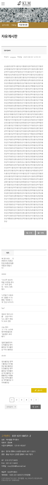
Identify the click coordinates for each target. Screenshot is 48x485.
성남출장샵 (39, 75)
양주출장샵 (33, 187)
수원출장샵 (8, 77)
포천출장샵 (9, 134)
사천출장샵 (27, 103)
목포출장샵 (34, 94)
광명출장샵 (25, 123)
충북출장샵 (19, 92)
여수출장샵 (11, 97)
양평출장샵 (9, 190)
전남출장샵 (11, 94)
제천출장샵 (34, 92)
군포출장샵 (17, 128)
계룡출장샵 (34, 86)
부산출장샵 (33, 69)
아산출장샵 (34, 89)
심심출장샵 (8, 66)
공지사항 (5, 25)
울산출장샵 (28, 168)
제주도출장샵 (10, 72)
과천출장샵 (25, 125)
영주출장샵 (11, 111)
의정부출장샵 (32, 77)
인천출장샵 (20, 114)
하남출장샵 (25, 128)
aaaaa (4, 274)
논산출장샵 (11, 92)
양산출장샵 (34, 103)
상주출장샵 (34, 108)
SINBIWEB (15, 480)
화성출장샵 (33, 80)
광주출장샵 (33, 66)
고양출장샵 (17, 125)
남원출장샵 (34, 210)
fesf (3, 308)
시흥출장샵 (9, 128)
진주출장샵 (11, 142)
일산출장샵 (9, 80)
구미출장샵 (11, 108)
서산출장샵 (27, 89)
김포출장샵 (14, 75)
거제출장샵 (11, 145)
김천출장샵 (19, 108)
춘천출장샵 (11, 86)
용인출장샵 (23, 77)
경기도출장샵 (36, 72)
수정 (30, 233)
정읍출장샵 (19, 100)
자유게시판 (23, 25)
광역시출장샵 (16, 66)
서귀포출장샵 (27, 72)
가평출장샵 (33, 134)
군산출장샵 (27, 97)
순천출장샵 (19, 154)
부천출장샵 (31, 75)
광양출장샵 (19, 94)
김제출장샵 (34, 97)
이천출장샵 (17, 131)
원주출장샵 (34, 137)
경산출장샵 (34, 106)
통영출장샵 (19, 106)
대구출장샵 (17, 69)
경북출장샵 (27, 106)
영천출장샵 (19, 111)
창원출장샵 (11, 106)
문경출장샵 (27, 108)
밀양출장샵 (19, 103)
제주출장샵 (19, 72)
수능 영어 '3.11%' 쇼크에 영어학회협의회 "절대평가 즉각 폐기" (7, 331)
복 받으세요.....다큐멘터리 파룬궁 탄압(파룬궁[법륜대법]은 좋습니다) (7, 263)
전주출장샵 (11, 100)
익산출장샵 (27, 100)
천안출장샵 (27, 159)
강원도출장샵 (10, 137)
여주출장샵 (17, 134)
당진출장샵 (11, 89)
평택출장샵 (25, 80)
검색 (36, 407)
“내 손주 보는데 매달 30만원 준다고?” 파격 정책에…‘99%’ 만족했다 (7, 284)
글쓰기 (40, 390)
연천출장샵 (25, 134)
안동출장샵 (19, 148)
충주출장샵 (27, 92)
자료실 (13, 25)
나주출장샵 (27, 94)
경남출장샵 (34, 100)
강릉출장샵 (11, 83)
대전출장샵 (25, 69)
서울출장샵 (25, 66)
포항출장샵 (27, 111)
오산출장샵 (33, 176)
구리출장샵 (33, 125)
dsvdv (4, 355)
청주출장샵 (19, 165)
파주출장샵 (17, 80)
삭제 (42, 233)
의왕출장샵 (33, 128)
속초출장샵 (34, 83)
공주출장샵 (34, 159)
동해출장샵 (19, 83)
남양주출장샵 (22, 75)
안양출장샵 (17, 123)
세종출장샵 (9, 69)
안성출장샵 (25, 131)
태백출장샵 (19, 86)
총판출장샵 (34, 111)
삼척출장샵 (27, 83)
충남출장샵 (27, 86)
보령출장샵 (19, 89)
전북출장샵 (19, 97)
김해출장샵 (11, 103)
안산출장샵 (16, 77)
